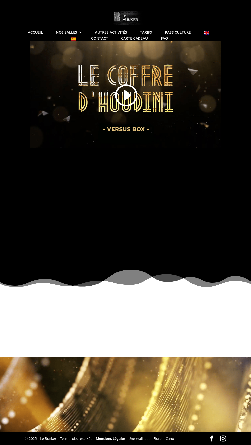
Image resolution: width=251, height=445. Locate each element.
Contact (99, 39)
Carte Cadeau (134, 39)
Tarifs (146, 32)
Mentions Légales (111, 438)
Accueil (35, 32)
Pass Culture (178, 32)
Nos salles (66, 32)
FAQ (164, 39)
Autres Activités (111, 32)
